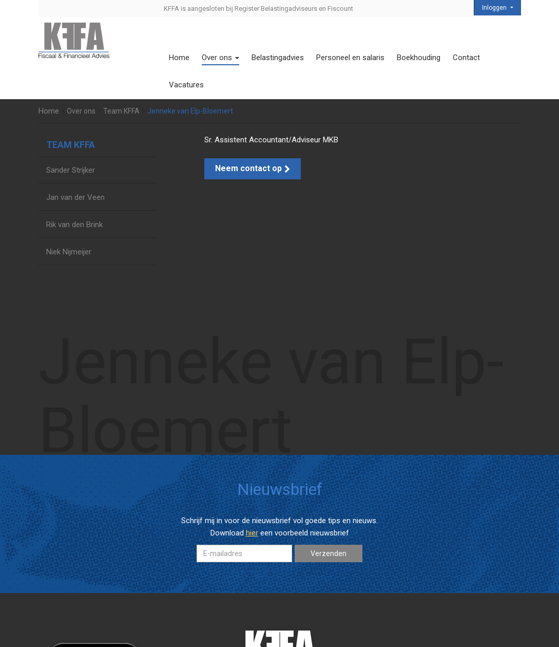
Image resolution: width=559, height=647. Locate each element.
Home (179, 57)
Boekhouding (418, 57)
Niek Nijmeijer (68, 251)
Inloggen (495, 7)
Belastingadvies (278, 57)
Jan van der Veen (75, 197)
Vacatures (186, 84)
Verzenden (328, 553)
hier (252, 533)
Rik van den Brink (74, 224)
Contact (466, 57)
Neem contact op (252, 168)
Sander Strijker (70, 170)
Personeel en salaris (350, 57)
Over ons (220, 57)
